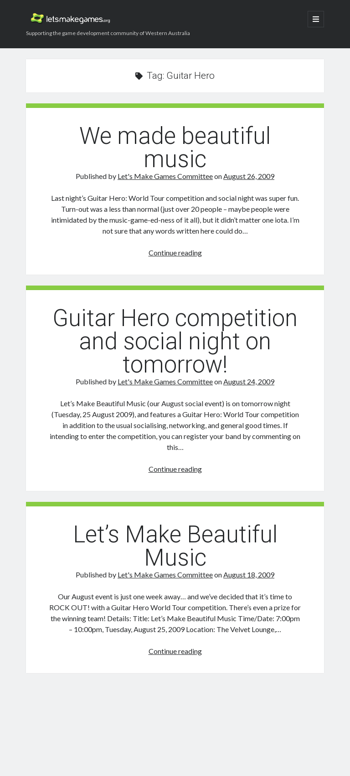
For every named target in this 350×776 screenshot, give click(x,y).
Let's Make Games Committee (165, 176)
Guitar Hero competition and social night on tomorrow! (175, 341)
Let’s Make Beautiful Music (175, 546)
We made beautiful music (175, 148)
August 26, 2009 (248, 176)
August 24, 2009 (248, 381)
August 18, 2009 (248, 574)
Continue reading (175, 252)
